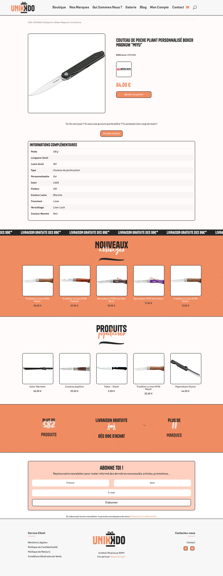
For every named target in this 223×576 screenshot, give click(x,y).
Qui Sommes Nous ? (107, 7)
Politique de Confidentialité (43, 547)
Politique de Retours (39, 552)
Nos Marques (79, 7)
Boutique (59, 7)
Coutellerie (75, 22)
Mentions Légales (37, 542)
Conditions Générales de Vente (45, 556)
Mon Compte (159, 7)
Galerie (130, 7)
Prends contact (111, 133)
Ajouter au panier (133, 94)
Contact (178, 7)
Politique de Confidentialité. (143, 517)
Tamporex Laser (118, 557)
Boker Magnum (62, 22)
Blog (143, 7)
